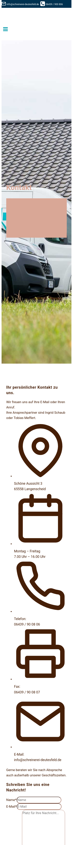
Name (11, 800)
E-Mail (11, 806)
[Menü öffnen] (6, 29)
